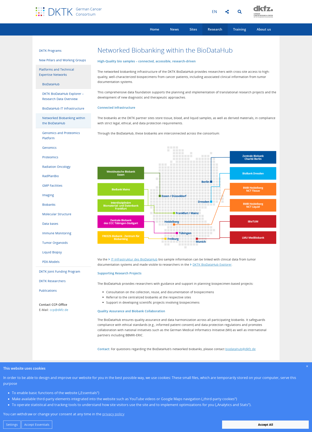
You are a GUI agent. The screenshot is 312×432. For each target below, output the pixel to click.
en (214, 11)
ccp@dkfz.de (59, 310)
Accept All (265, 424)
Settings (12, 424)
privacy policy (113, 414)
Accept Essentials (36, 424)
